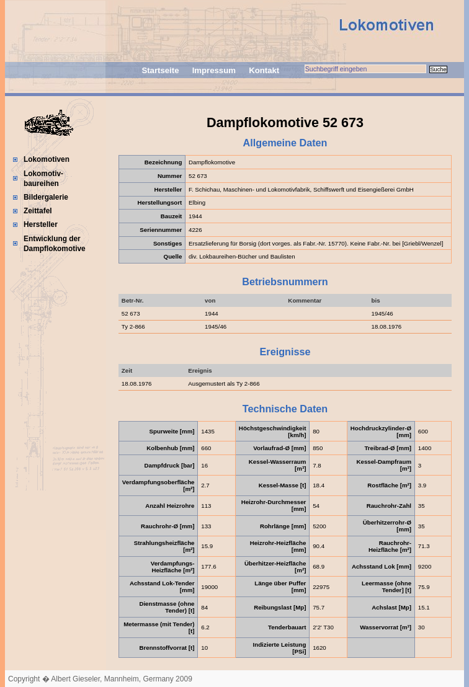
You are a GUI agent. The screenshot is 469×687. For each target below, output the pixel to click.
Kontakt (264, 70)
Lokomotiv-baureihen (43, 178)
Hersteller (41, 224)
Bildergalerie (46, 197)
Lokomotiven (46, 159)
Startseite (160, 70)
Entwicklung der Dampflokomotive (55, 243)
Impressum (214, 70)
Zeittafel (38, 210)
